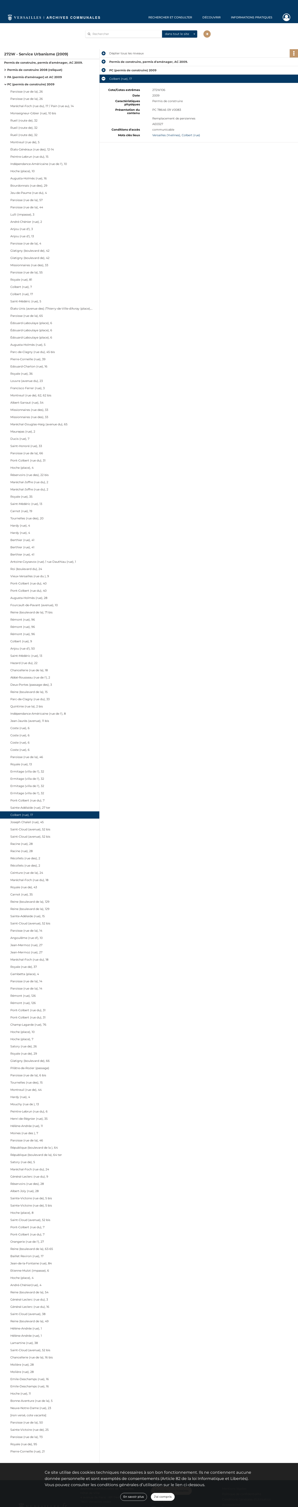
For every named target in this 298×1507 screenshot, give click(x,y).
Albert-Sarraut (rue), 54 (26, 402)
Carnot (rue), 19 (21, 511)
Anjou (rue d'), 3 (21, 229)
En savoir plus (133, 1497)
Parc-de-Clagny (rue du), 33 (30, 699)
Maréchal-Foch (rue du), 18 (29, 880)
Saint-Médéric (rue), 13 (26, 504)
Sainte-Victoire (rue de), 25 (29, 1430)
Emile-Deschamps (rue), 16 (29, 1379)
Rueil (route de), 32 (23, 120)
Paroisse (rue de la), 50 (26, 1422)
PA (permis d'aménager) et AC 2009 (34, 77)
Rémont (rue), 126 (23, 996)
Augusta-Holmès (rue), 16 (28, 178)
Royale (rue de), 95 (23, 1444)
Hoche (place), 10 (22, 171)
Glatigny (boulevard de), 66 (30, 1061)
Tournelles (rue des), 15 (26, 1082)
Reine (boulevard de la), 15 (29, 692)
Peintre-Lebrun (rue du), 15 (29, 157)
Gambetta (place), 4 (24, 974)
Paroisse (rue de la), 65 (26, 316)
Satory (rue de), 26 (23, 1046)
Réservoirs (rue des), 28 (27, 1184)
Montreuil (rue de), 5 (25, 142)
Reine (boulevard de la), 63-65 (31, 1249)
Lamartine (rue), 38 (24, 1343)
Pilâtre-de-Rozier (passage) (29, 1068)
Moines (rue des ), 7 (24, 1133)
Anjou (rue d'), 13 (22, 236)
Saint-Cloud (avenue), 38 (28, 1314)
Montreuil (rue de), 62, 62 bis (30, 395)
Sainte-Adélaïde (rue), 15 (27, 916)
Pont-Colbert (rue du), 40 (28, 583)
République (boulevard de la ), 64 (34, 1147)
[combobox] (179, 34)
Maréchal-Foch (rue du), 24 (29, 1169)
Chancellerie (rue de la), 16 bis (31, 1357)
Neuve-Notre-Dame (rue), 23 (30, 1408)
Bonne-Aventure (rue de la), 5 (31, 1401)
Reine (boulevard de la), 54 (29, 1292)
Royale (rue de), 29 (23, 1053)
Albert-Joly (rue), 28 (24, 1191)
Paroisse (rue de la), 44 (26, 207)
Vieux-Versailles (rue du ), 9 (29, 576)
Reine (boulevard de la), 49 (29, 1321)
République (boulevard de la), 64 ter (36, 1155)
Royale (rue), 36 (21, 374)
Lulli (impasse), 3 (22, 214)
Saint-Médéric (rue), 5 (25, 301)
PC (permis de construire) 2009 (30, 84)
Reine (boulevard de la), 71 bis (31, 612)
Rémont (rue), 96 (22, 619)
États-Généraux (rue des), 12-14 (32, 149)
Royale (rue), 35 (21, 496)
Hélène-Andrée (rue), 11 (26, 1126)
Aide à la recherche (102, 41)
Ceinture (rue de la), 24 (26, 873)
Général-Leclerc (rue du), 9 (29, 1176)
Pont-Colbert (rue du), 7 (27, 800)
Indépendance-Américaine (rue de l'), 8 (38, 713)
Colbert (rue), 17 (21, 294)
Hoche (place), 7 (21, 1039)
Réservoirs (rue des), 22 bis (29, 475)
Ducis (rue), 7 (19, 439)
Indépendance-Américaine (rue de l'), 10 (38, 164)
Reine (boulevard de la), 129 (29, 902)
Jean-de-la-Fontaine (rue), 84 (31, 1263)
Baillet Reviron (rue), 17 (26, 1256)
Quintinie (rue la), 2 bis (26, 706)
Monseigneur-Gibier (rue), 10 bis (33, 113)
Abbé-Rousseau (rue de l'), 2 (30, 677)
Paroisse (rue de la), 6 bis (28, 1075)
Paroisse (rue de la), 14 (26, 930)
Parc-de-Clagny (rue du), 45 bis (32, 352)
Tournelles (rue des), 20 (26, 518)
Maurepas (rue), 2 (22, 431)
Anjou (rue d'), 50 (22, 648)
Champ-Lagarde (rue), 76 (28, 1025)
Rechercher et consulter (170, 17)
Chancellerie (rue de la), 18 (29, 670)
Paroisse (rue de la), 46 (26, 757)
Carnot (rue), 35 (21, 894)
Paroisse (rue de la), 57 (26, 200)
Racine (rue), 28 (21, 844)
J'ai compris (163, 1497)
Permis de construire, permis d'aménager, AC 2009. (43, 62)
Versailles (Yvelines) (166, 135)
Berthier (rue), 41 (22, 540)
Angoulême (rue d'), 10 (26, 938)
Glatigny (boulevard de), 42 (29, 251)
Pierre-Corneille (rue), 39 (28, 359)
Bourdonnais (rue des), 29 (28, 185)
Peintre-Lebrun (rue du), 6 (29, 1111)
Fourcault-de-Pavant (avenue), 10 (34, 605)
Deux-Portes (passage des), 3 (31, 685)
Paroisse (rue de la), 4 (25, 243)
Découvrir (211, 17)
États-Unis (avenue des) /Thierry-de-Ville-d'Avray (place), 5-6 (51, 308)
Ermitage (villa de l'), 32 (27, 771)
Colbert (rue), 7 (21, 287)
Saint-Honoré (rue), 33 (26, 446)
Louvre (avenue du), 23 (26, 381)
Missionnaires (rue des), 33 (29, 265)
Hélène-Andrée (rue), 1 (26, 1328)
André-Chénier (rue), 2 (26, 222)
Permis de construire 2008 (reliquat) (34, 70)
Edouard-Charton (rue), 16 (28, 366)
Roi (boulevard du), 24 (26, 569)
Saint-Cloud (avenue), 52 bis (30, 829)
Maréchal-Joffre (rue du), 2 (29, 482)
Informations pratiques (251, 17)
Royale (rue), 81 (21, 279)
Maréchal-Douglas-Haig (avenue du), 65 (38, 424)
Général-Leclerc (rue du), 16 (29, 1307)
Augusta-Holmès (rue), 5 (28, 345)
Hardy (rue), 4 (20, 525)
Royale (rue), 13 (21, 764)
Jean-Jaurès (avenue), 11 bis (29, 721)
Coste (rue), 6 (20, 728)
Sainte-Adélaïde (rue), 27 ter (30, 808)
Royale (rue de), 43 (23, 887)
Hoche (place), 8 (22, 1213)
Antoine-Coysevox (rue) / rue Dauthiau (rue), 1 (43, 562)
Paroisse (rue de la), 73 (26, 1437)
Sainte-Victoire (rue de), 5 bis (31, 1198)
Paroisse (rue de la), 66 (26, 453)
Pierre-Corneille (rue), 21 (27, 1451)
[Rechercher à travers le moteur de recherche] (126, 34)
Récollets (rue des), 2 (25, 858)
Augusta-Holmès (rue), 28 (28, 598)
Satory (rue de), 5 (22, 1162)
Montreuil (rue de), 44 (26, 1090)
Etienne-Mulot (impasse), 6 (29, 1270)
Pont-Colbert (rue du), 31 (28, 460)
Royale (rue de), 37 (23, 967)
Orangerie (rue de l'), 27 (27, 1242)
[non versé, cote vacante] (28, 1415)
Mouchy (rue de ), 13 (24, 1104)
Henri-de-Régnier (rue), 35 (29, 1119)
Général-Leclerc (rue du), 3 (29, 1299)
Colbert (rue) (191, 135)
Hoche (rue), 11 (20, 1393)
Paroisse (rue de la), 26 (26, 91)
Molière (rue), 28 (22, 1364)
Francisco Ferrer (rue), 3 (27, 388)
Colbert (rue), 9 (21, 641)
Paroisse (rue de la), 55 (26, 272)
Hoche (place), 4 (22, 468)
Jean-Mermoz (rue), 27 (26, 945)
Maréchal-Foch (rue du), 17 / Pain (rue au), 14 (42, 106)
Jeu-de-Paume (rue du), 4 (28, 193)
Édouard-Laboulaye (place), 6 (31, 323)
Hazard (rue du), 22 (23, 663)
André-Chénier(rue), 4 (25, 1285)
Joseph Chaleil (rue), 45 (27, 822)
